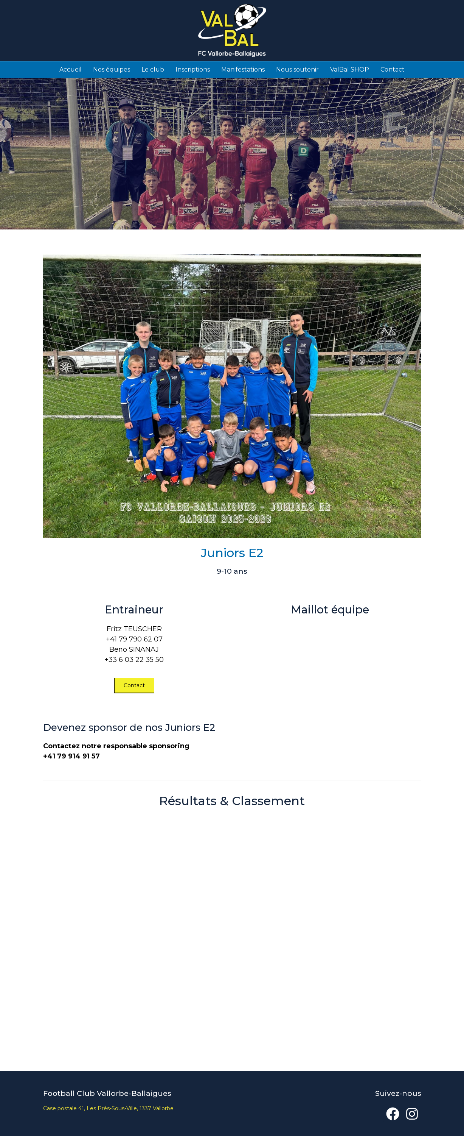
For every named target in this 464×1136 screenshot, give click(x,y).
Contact (392, 69)
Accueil (70, 69)
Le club (152, 69)
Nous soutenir (297, 69)
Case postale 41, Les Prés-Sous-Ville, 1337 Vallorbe (108, 1108)
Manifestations (243, 69)
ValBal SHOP (349, 69)
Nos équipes (111, 69)
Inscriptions (192, 69)
